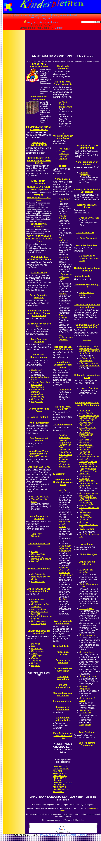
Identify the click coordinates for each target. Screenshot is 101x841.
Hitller (34, 646)
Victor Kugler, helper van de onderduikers (65, 548)
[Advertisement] (14, 72)
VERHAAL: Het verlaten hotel (39, 325)
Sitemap (82, 835)
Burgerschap (37, 401)
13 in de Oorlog (39, 272)
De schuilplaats (38, 554)
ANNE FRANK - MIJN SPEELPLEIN (62, 783)
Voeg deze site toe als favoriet (41, 22)
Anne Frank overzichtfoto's (86, 412)
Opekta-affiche (38, 581)
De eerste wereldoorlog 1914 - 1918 (88, 524)
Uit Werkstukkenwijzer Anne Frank (63, 135)
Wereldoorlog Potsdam (85, 518)
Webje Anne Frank (88, 238)
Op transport (85, 476)
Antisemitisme (37, 389)
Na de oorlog (37, 556)
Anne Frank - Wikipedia (37, 535)
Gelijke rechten (38, 399)
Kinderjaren (59, 474)
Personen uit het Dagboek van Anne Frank (63, 482)
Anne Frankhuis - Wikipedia (39, 517)
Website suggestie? (42, 18)
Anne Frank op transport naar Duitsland (86, 434)
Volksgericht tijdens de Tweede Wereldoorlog (88, 500)
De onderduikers (87, 635)
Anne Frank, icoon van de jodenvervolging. (38, 590)
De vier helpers (86, 652)
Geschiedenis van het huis (39, 544)
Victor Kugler (65, 464)
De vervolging (37, 651)
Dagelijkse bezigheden (84, 687)
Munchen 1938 (86, 505)
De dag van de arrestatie (63, 661)
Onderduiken (65, 390)
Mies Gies (63, 490)
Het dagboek (85, 725)
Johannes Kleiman (63, 460)
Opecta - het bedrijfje (39, 569)
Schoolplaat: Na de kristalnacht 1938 (88, 419)
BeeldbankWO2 (86, 529)
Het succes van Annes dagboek (38, 622)
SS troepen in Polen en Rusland (88, 472)
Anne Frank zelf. (87, 481)
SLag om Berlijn (86, 447)
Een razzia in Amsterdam (85, 441)
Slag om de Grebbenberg (85, 453)
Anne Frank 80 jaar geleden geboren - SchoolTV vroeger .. (39, 453)
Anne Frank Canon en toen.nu (87, 163)
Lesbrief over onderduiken (63, 708)
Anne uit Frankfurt (63, 217)
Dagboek (35, 665)
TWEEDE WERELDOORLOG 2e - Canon (38, 197)
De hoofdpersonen (62, 425)
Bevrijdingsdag (86, 444)
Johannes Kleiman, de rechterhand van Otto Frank (66, 571)
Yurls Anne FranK (85, 232)
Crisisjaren (84, 478)
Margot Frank (65, 442)
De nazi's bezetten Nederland (39, 296)
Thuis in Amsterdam (39, 423)
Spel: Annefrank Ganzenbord (87, 744)
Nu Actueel (36, 370)
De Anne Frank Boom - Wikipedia (63, 83)
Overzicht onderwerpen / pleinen (31, 15)
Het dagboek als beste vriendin (87, 359)
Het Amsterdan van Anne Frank (87, 376)
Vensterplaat (85, 175)
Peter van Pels (65, 454)
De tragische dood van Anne (39, 612)
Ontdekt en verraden (63, 653)
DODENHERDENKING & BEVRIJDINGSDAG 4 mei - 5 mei (39, 238)
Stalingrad (84, 449)
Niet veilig (63, 257)
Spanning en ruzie (87, 676)
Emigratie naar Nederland (86, 571)
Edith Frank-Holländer (64, 438)
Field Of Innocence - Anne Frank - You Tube (63, 735)
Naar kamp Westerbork (63, 677)
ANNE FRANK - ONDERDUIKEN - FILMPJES (61, 768)
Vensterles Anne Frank (87, 245)
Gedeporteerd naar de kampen (63, 694)
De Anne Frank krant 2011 (62, 408)
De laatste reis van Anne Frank (62, 669)
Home (9, 15)
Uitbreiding (36, 561)
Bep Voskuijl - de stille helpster (65, 524)
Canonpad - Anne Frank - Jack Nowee (87, 190)
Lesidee (87, 340)
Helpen (62, 279)
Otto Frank (64, 435)
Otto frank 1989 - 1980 (39, 467)
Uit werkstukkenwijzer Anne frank (39, 632)
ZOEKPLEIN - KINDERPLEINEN (39, 65)
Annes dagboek (38, 609)
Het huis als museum (41, 559)
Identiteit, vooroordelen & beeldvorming (38, 394)
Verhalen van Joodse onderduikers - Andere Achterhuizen (38, 313)
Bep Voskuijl (64, 467)
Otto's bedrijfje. (38, 574)
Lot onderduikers (62, 701)
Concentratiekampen (89, 415)
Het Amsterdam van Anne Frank (88, 484)
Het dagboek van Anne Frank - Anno (63, 348)
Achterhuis (36, 661)
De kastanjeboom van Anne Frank (89, 352)
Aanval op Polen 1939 (89, 457)
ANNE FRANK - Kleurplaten (39, 182)
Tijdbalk (63, 166)
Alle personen (85, 710)
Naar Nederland (63, 239)
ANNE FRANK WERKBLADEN (39, 143)
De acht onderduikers (63, 686)
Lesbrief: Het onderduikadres (63, 719)
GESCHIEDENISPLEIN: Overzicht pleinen (38, 188)
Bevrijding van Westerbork (86, 424)
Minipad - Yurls (82, 276)
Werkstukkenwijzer (88, 554)
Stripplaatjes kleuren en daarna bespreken (89, 347)
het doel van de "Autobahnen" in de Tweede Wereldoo (88, 466)
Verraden (63, 293)
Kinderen (83, 172)
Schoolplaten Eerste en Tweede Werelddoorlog (87, 403)
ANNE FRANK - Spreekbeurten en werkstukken (61, 789)
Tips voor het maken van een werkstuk (87, 305)
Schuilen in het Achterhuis (65, 275)
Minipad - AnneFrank (89, 218)
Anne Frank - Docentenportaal (38, 356)
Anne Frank (36, 656)
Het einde (35, 663)
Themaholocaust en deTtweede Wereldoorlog (40, 384)
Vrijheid (34, 653)
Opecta (34, 551)
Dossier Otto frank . (40, 497)
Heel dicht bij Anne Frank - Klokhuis (87, 269)
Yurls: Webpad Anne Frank (87, 206)
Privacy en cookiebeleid (64, 15)
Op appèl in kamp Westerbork (87, 428)
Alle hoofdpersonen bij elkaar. (66, 337)
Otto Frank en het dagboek (39, 439)
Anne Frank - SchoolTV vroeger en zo (63, 364)
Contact (59, 28)
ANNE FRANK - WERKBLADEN (60, 774)
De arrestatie (85, 713)
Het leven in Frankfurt (37, 417)
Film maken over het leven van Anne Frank (89, 364)
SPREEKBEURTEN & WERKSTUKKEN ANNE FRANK (39, 160)
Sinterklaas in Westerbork (85, 513)
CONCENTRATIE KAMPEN (38, 225)
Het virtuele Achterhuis (63, 67)
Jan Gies (63, 599)
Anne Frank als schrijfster (87, 563)
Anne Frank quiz (87, 732)
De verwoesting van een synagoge (88, 494)
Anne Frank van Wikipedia (39, 340)
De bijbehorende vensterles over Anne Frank (89, 258)
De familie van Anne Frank (39, 410)
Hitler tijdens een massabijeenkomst (88, 460)
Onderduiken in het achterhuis (40, 605)
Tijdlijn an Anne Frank (89, 388)
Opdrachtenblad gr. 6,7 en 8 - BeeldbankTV (87, 326)
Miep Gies (63, 457)
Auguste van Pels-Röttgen (65, 451)
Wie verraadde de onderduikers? (63, 622)
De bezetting (37, 648)
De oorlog (35, 644)
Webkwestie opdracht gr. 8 (87, 285)
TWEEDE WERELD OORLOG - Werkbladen (39, 258)
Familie (34, 658)
